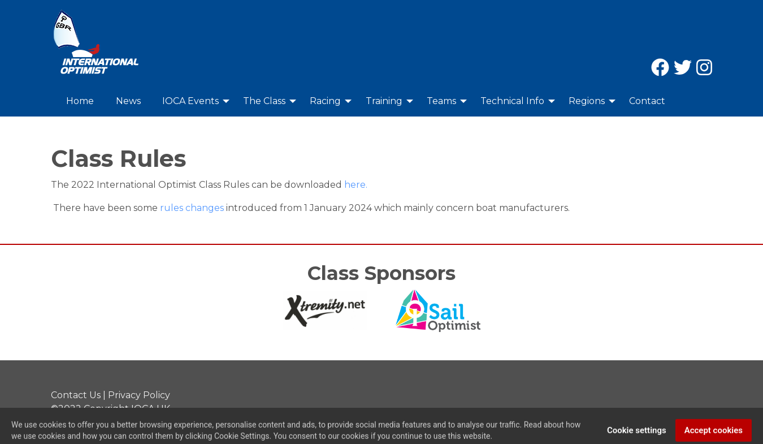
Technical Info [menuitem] (512, 101)
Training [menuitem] (384, 101)
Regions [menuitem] (587, 101)
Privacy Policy (139, 395)
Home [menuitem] (80, 101)
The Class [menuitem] (264, 101)
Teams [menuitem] (441, 101)
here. (355, 184)
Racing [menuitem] (325, 101)
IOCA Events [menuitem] (190, 101)
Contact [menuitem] (647, 101)
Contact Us (76, 395)
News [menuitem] (128, 101)
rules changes (192, 207)
